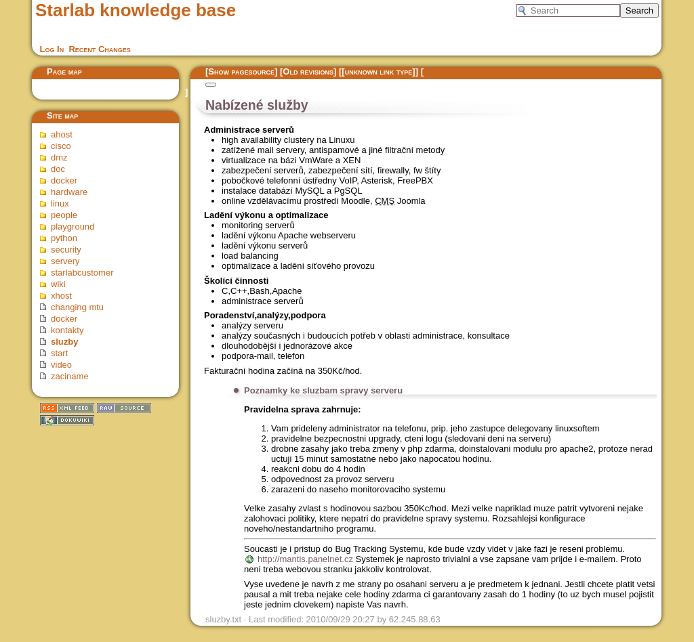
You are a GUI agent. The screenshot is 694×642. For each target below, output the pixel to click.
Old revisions (308, 71)
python (64, 238)
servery (65, 261)
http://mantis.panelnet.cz (305, 559)
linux (60, 203)
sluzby (64, 342)
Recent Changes (99, 49)
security (66, 249)
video (61, 365)
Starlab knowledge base (135, 10)
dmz (59, 157)
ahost (62, 134)
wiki (58, 284)
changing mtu (77, 307)
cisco (61, 146)
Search (639, 10)
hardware (69, 192)
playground (72, 226)
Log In (52, 49)
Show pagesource (241, 71)
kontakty (67, 330)
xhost (61, 296)
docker (64, 180)
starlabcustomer (82, 273)
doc (58, 169)
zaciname (70, 376)
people (64, 215)
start (59, 353)
